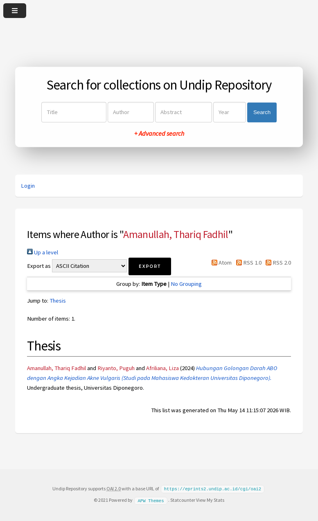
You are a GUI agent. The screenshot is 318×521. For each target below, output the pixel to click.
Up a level (42, 252)
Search (262, 112)
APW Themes (151, 500)
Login (28, 185)
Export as (39, 265)
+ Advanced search (159, 134)
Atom (220, 262)
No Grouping (186, 283)
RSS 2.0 (277, 262)
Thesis (58, 300)
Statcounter (182, 499)
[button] (150, 266)
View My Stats (210, 499)
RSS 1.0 (247, 262)
